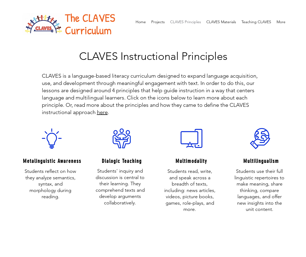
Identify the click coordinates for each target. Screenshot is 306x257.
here (102, 112)
